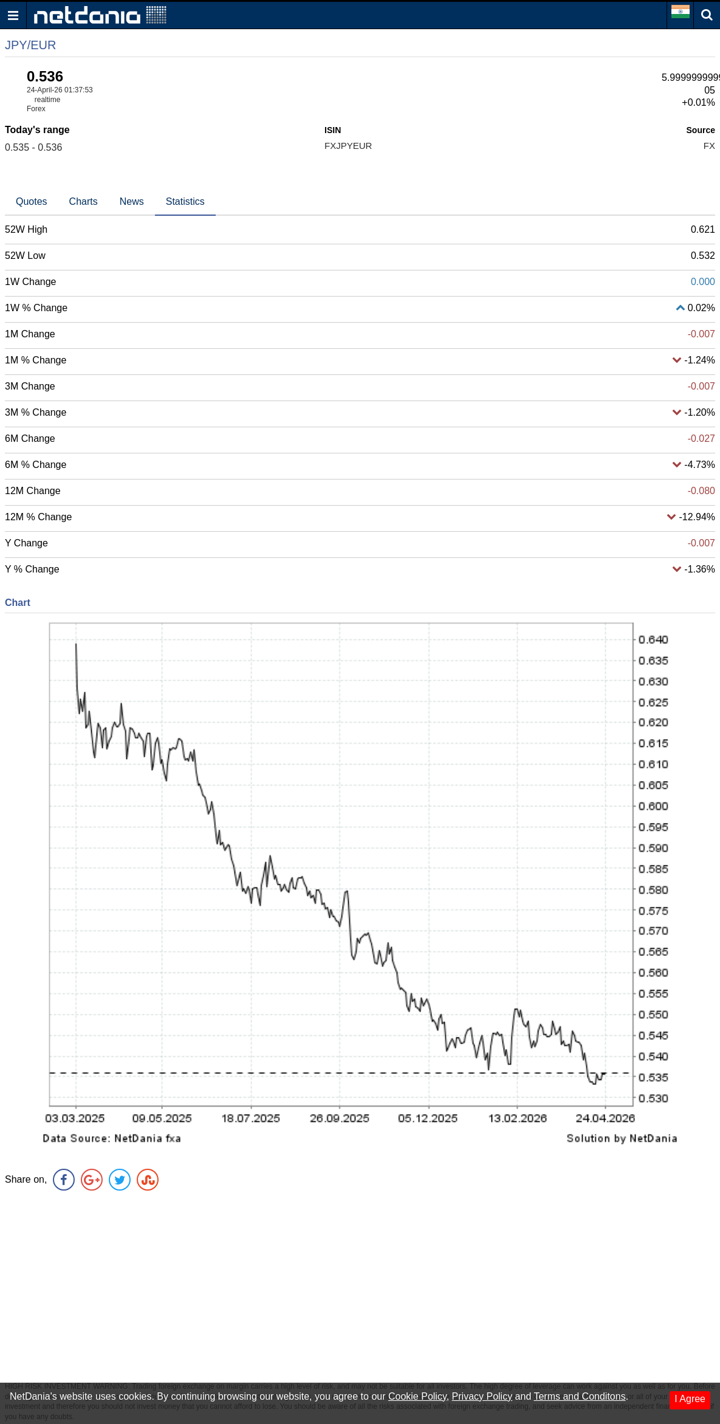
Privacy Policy (482, 1396)
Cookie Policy (417, 1396)
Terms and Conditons (579, 1396)
